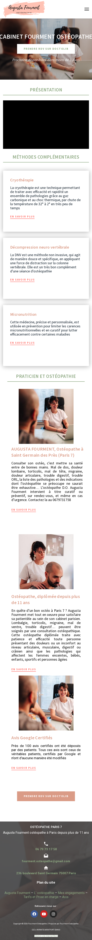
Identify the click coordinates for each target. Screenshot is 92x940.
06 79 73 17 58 (46, 849)
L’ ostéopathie (44, 893)
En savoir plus (22, 216)
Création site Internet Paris (46, 936)
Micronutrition (23, 314)
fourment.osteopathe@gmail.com (46, 861)
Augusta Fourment (17, 893)
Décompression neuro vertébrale (39, 247)
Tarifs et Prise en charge (41, 897)
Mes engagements (71, 893)
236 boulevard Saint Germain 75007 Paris (46, 873)
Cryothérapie (22, 179)
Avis (65, 897)
